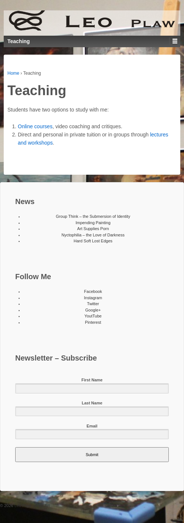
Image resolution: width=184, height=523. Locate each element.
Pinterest (93, 322)
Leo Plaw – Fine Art (31, 505)
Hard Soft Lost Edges (92, 241)
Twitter (93, 303)
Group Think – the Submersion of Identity (93, 216)
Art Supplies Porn (93, 228)
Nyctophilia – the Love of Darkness (93, 235)
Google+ (93, 310)
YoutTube (93, 316)
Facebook (93, 291)
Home (13, 73)
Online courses (35, 126)
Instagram (93, 298)
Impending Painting (93, 222)
